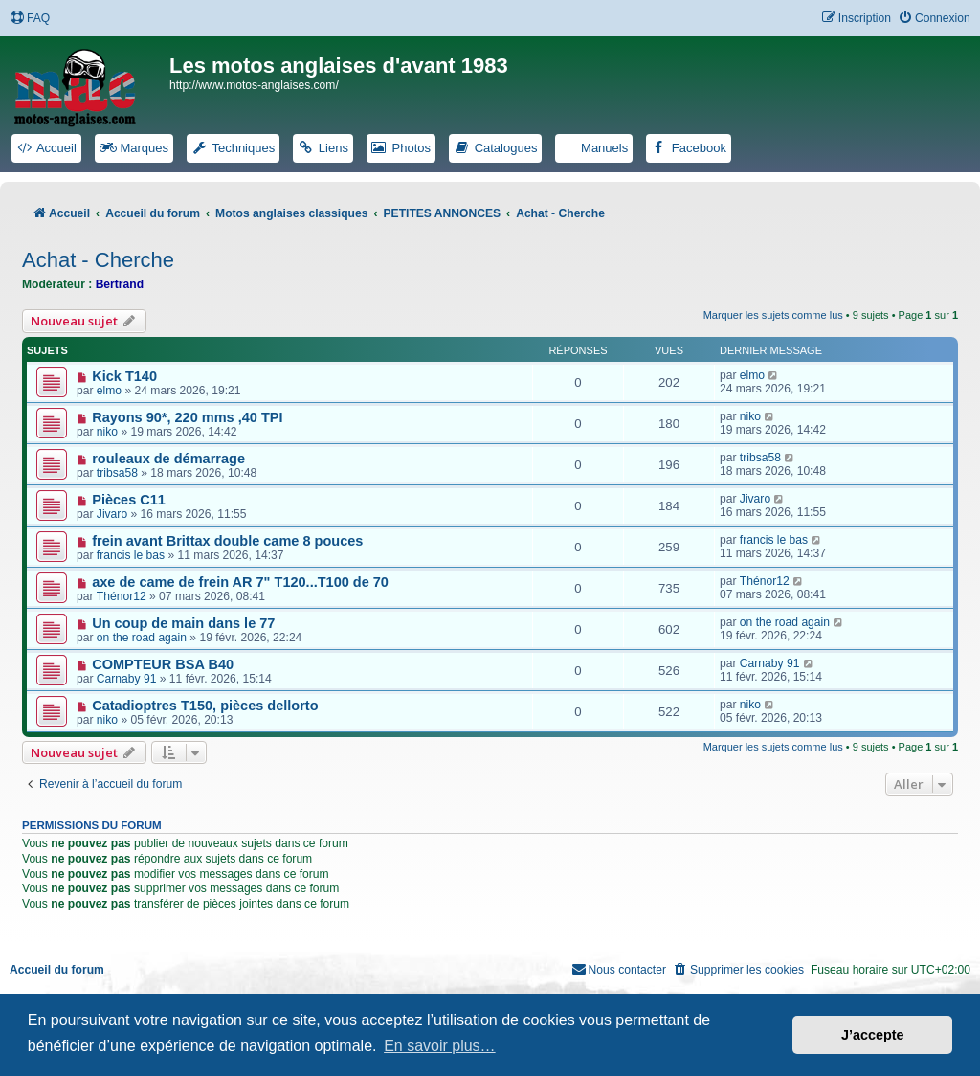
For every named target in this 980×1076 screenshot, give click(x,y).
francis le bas (131, 555)
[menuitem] (30, 19)
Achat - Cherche (98, 260)
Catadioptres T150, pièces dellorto (205, 705)
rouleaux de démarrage (168, 458)
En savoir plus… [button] (440, 1046)
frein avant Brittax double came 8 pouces (227, 541)
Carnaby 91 (127, 678)
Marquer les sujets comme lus (773, 315)
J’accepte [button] (872, 1034)
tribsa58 (117, 473)
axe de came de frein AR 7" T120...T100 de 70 (240, 582)
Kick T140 (124, 376)
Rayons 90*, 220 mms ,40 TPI (187, 417)
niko (107, 431)
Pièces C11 (129, 499)
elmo (109, 390)
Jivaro (112, 514)
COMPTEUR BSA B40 (163, 664)
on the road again (142, 637)
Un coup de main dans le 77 (183, 623)
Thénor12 (121, 596)
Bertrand (120, 284)
